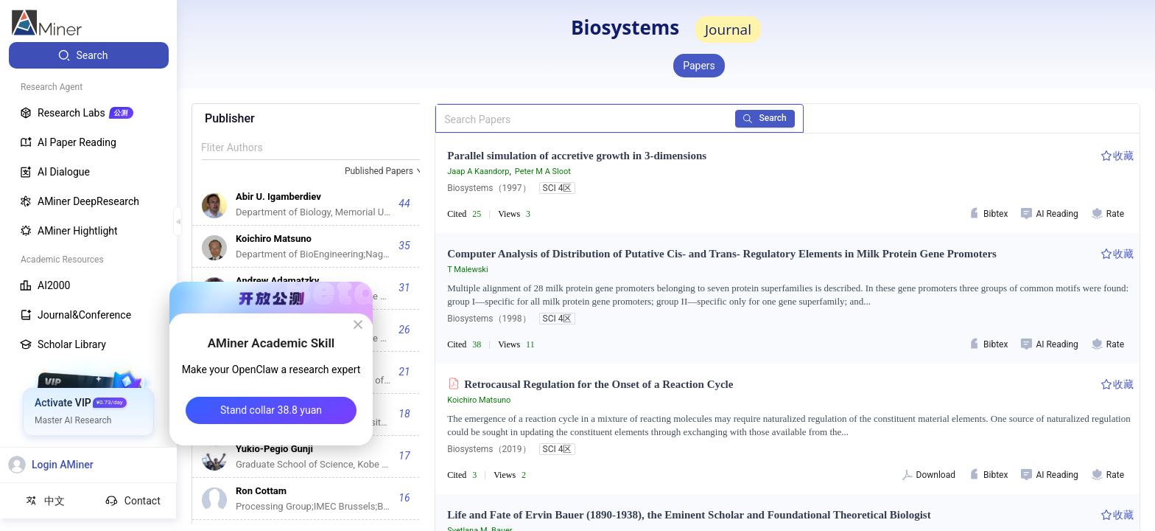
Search (765, 118)
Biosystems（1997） (488, 188)
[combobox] (385, 172)
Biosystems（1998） (488, 318)
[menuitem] (89, 55)
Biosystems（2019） (488, 449)
